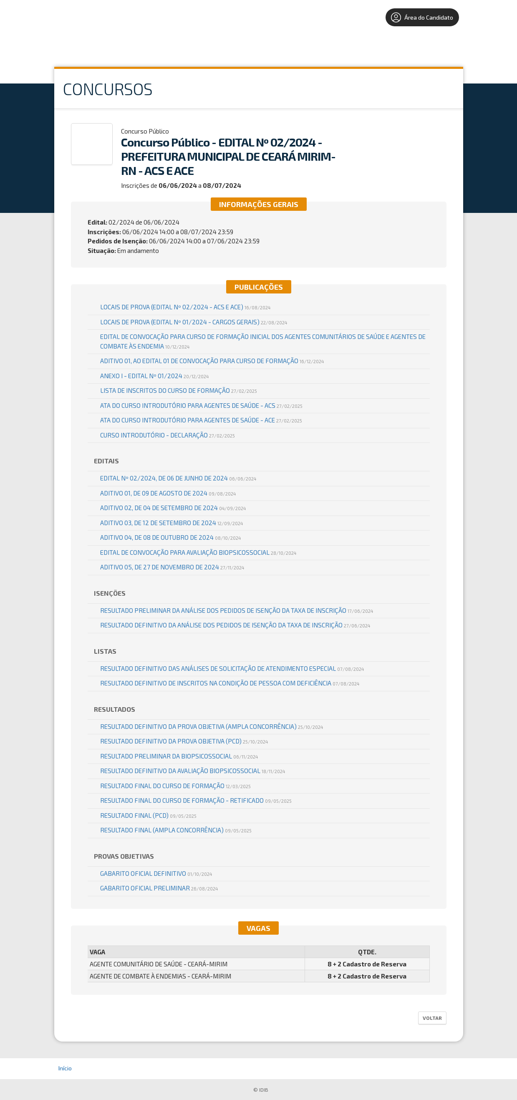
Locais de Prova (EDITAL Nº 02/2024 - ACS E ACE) (185, 307)
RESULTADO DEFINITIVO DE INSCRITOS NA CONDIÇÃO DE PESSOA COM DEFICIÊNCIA (229, 683)
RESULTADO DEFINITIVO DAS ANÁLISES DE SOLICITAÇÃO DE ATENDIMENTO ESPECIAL (232, 668)
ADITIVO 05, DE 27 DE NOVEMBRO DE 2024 (172, 567)
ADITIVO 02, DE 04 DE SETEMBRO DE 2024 (173, 507)
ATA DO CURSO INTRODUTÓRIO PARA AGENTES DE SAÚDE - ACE (201, 420)
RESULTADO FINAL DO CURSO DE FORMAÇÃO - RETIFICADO (196, 800)
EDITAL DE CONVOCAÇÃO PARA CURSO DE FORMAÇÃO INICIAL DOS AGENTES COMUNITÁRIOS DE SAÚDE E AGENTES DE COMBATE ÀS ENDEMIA (263, 341)
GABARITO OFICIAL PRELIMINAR (159, 888)
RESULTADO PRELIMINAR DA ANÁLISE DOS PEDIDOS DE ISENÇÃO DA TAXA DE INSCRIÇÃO (236, 610)
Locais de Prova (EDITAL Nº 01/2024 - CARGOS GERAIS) (193, 322)
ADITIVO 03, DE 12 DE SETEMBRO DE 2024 (171, 522)
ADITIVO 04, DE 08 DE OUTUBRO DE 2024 (170, 537)
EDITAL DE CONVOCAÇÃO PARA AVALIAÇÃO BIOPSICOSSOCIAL (198, 552)
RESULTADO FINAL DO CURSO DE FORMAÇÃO (175, 785)
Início (65, 1068)
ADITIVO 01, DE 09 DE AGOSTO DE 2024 (168, 493)
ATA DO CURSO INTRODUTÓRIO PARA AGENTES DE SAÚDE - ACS (201, 405)
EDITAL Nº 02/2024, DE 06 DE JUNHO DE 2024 (178, 478)
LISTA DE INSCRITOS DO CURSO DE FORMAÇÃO (178, 390)
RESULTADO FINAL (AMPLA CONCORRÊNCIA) (176, 830)
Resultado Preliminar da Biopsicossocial (179, 756)
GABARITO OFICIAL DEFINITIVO (156, 873)
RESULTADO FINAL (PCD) (148, 815)
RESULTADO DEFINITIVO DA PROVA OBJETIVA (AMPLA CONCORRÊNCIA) (211, 726)
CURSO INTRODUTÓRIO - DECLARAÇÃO (167, 435)
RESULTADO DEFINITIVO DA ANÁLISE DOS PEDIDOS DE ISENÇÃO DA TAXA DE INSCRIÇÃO (235, 625)
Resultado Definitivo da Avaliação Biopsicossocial (192, 770)
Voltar (432, 1018)
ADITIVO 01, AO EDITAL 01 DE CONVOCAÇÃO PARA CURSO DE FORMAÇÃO (212, 360)
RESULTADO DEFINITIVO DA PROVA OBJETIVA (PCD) (184, 741)
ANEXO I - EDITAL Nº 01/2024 (154, 375)
